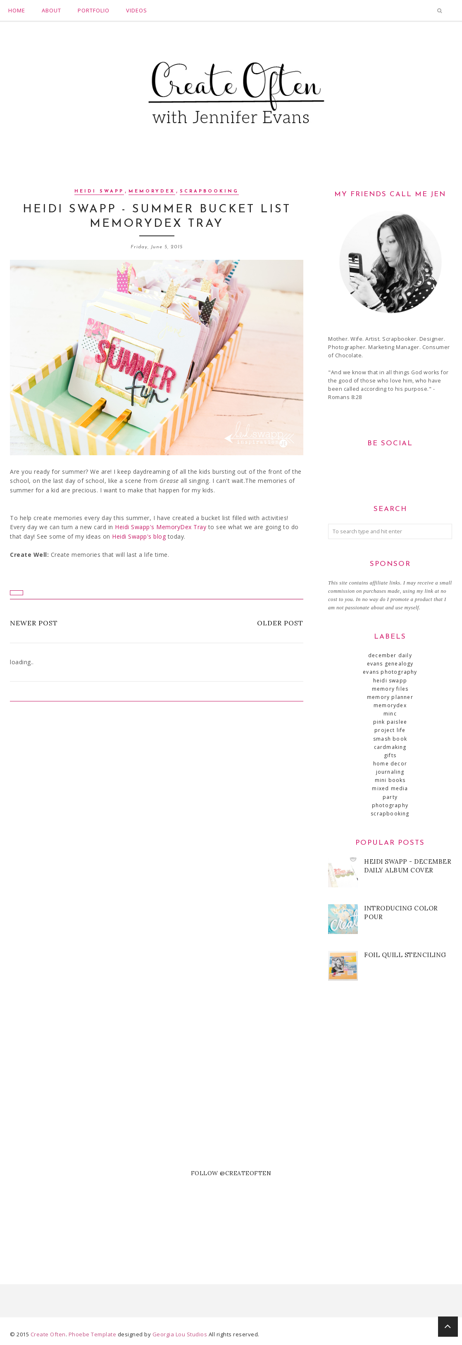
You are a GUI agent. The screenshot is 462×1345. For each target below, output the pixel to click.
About (51, 10)
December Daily (390, 655)
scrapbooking (209, 191)
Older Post (280, 623)
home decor (390, 763)
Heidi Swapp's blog (139, 536)
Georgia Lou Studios (179, 1334)
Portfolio (94, 10)
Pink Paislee (390, 721)
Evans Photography (390, 671)
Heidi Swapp (99, 191)
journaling (390, 771)
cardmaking (390, 747)
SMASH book (390, 738)
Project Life (389, 730)
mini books (390, 780)
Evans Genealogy (390, 663)
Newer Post (34, 623)
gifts (390, 755)
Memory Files (390, 688)
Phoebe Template (93, 1334)
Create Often (48, 1334)
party (390, 797)
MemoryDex (152, 191)
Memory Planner (390, 697)
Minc (390, 713)
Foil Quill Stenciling (405, 955)
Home (16, 10)
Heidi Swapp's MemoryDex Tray (160, 527)
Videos (136, 10)
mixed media (390, 788)
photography (390, 805)
